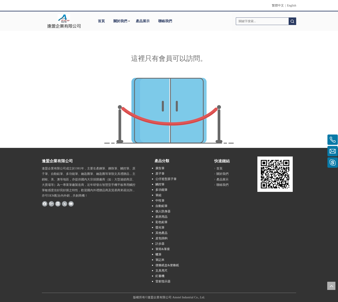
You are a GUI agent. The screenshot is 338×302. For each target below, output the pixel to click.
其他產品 (161, 233)
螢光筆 (159, 227)
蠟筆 (158, 254)
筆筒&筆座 (162, 249)
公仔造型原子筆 (166, 179)
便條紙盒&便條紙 (167, 265)
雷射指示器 (163, 281)
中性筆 (159, 200)
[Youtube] (71, 203)
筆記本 (159, 259)
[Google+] (51, 203)
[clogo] (64, 21)
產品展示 (143, 21)
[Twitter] (64, 203)
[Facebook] (44, 203)
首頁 (101, 21)
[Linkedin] (58, 203)
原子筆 (159, 173)
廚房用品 (161, 216)
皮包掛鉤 (161, 238)
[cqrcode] (275, 174)
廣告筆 (159, 168)
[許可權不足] (169, 111)
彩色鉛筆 (161, 222)
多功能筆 (161, 189)
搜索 (292, 21)
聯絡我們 (165, 21)
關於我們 (120, 21)
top (331, 286)
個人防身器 (163, 211)
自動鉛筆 (161, 206)
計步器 (159, 243)
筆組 (158, 195)
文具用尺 (161, 270)
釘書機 (159, 276)
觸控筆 (159, 184)
